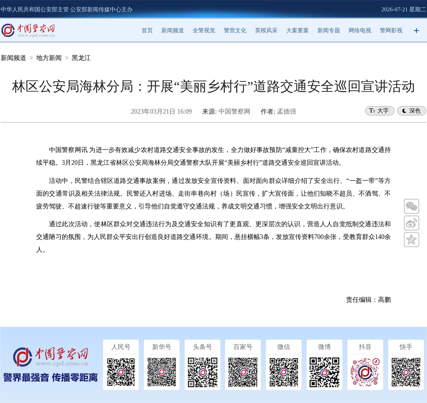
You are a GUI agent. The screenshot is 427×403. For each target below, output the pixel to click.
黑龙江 (81, 57)
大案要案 (297, 30)
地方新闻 (49, 57)
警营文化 (235, 30)
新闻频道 (172, 30)
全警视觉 (204, 30)
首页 (147, 30)
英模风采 (266, 30)
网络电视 (360, 30)
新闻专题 (328, 30)
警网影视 (391, 30)
